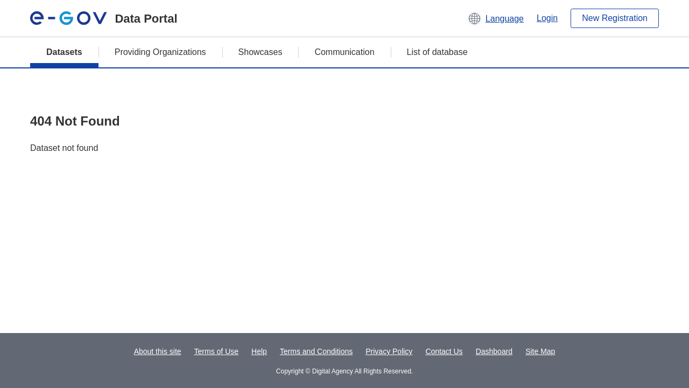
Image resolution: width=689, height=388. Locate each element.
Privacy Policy (388, 351)
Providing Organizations (160, 52)
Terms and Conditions (316, 351)
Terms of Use (216, 351)
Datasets (64, 52)
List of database (437, 52)
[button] (495, 18)
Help (259, 351)
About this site (157, 351)
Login (547, 18)
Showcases (260, 52)
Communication (344, 52)
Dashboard (494, 351)
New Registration (615, 18)
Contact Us (443, 351)
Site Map (540, 351)
